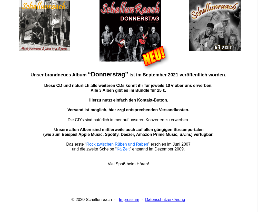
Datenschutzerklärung (165, 199)
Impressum (129, 199)
